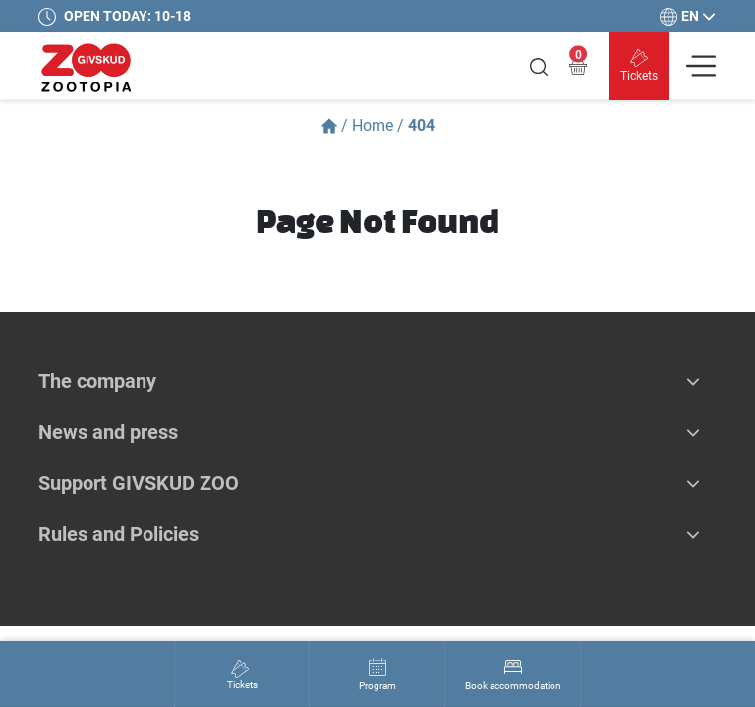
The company (97, 381)
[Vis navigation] (701, 66)
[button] (693, 381)
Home (372, 125)
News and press (108, 432)
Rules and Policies (118, 534)
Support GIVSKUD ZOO (138, 483)
